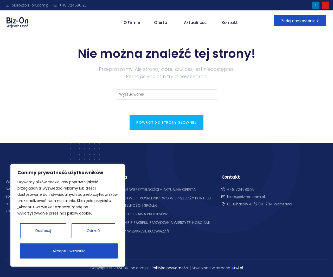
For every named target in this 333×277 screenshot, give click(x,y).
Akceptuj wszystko (69, 251)
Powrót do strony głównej (166, 122)
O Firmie (132, 22)
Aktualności (196, 22)
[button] (162, 23)
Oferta (160, 22)
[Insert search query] (166, 94)
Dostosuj (43, 230)
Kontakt (230, 22)
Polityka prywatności (170, 268)
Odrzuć (93, 230)
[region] (67, 215)
